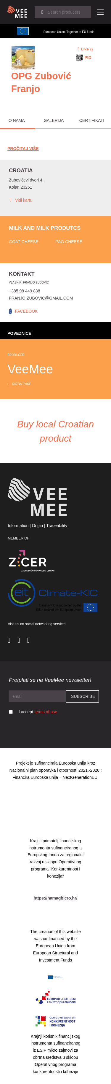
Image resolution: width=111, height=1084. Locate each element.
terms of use (45, 711)
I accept (38, 711)
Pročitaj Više (23, 148)
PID (87, 57)
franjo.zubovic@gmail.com (41, 298)
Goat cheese (23, 241)
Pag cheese (69, 241)
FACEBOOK (26, 311)
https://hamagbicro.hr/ (56, 898)
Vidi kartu (20, 200)
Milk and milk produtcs (45, 228)
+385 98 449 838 (24, 291)
